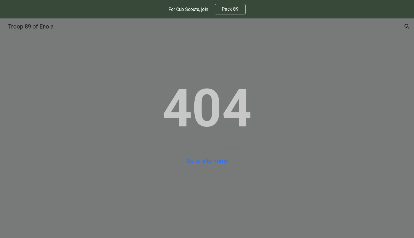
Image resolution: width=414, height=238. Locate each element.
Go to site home (207, 160)
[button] (407, 26)
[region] (207, 9)
